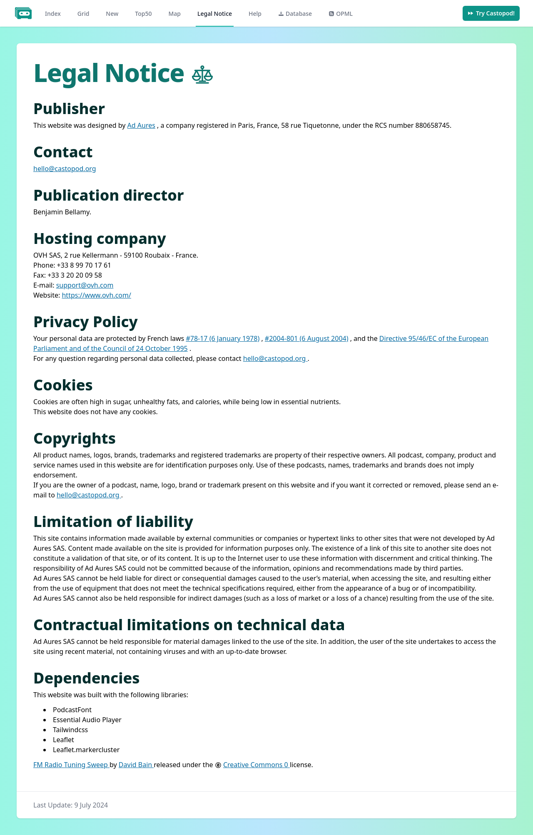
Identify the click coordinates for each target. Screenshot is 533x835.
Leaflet (63, 739)
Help (255, 13)
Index (53, 13)
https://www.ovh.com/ (96, 295)
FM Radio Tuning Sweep (71, 764)
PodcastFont (72, 709)
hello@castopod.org (64, 168)
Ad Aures (141, 125)
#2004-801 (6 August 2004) (307, 338)
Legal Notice (214, 13)
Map (174, 13)
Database (295, 13)
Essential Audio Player (87, 719)
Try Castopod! (491, 13)
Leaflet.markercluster (86, 749)
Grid (83, 13)
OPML (341, 13)
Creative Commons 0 (256, 764)
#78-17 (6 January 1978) (222, 338)
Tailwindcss (70, 729)
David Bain (136, 764)
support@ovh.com (85, 285)
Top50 (143, 13)
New (112, 13)
